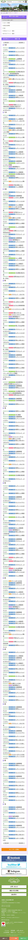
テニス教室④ (19, 186)
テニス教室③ (19, 205)
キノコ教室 (19, 258)
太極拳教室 (19, 90)
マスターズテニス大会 (18, 314)
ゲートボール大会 (17, 206)
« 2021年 (6, 42)
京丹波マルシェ (18, 212)
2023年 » (21, 42)
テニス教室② (19, 245)
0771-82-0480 (7, 906)
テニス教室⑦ (19, 119)
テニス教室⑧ (19, 95)
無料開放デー (16, 166)
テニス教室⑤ (19, 172)
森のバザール (17, 312)
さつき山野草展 (18, 568)
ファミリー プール (18, 436)
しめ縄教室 (19, 58)
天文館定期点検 (17, 570)
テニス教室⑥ (19, 152)
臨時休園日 (16, 816)
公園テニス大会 (16, 217)
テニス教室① (19, 263)
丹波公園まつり (18, 185)
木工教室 (18, 414)
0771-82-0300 (7, 905)
